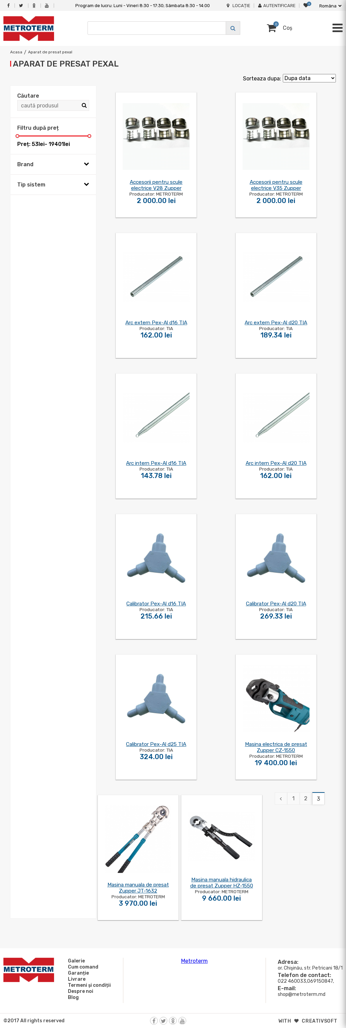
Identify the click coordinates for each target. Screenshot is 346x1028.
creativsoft (320, 1021)
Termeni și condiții (88, 985)
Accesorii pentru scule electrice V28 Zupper (156, 185)
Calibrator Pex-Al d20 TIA (276, 604)
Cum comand (82, 967)
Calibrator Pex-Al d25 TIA (156, 744)
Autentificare (277, 5)
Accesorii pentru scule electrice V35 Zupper (276, 185)
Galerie (75, 961)
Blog (72, 997)
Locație (238, 5)
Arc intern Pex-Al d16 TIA (156, 463)
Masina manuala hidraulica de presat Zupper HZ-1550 (221, 883)
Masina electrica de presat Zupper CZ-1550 (276, 747)
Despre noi (79, 991)
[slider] (17, 136)
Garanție (77, 973)
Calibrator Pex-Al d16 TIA (156, 604)
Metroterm (194, 961)
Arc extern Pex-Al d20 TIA (276, 323)
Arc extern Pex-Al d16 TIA (156, 323)
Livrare (75, 979)
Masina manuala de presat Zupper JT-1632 (138, 888)
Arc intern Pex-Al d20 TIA (276, 463)
